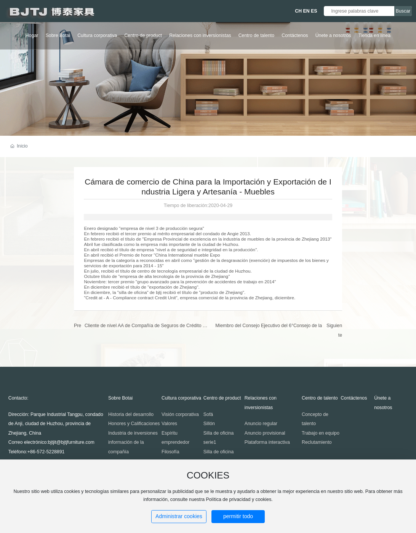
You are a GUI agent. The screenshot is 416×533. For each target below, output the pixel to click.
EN (306, 11)
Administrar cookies (178, 516)
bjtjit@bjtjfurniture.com (71, 442)
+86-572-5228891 (46, 451)
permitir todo (238, 516)
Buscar (403, 11)
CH (298, 11)
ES (314, 11)
